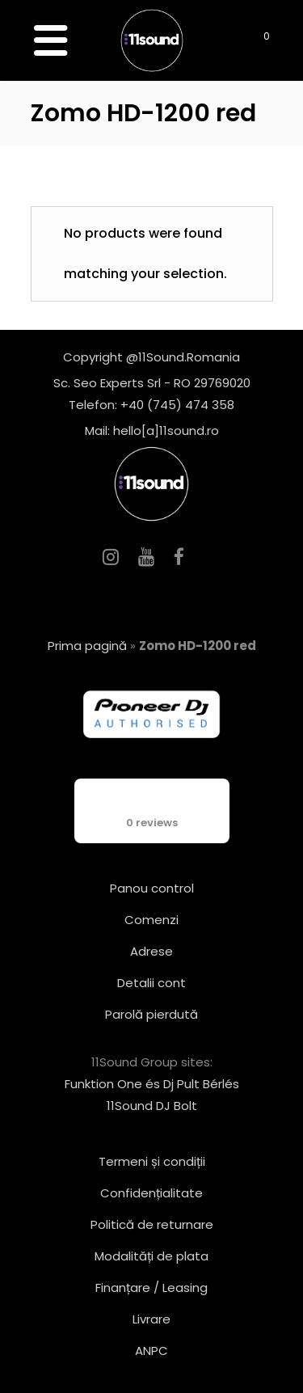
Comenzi (151, 919)
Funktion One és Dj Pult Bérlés (152, 1083)
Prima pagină (87, 645)
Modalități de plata (151, 1255)
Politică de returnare (151, 1224)
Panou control (152, 888)
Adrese (151, 951)
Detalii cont (151, 982)
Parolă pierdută (151, 1014)
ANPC (151, 1350)
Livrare (151, 1319)
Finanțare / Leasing (151, 1287)
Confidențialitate (151, 1192)
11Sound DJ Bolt (152, 1105)
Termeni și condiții (152, 1161)
